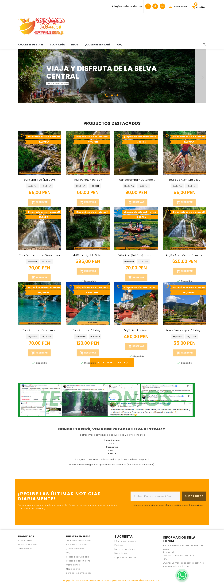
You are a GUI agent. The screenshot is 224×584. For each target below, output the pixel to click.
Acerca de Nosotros (76, 544)
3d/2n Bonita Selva (136, 330)
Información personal (125, 541)
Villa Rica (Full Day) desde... (136, 255)
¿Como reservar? (97, 44)
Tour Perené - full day (88, 180)
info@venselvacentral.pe (127, 6)
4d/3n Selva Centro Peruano (184, 255)
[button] (32, 76)
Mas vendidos (25, 548)
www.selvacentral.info (151, 580)
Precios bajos (25, 540)
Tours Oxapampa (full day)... (184, 330)
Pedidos (118, 545)
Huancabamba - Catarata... (136, 180)
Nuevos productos (27, 544)
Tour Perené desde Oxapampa (39, 255)
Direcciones (120, 553)
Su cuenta (123, 536)
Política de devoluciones (79, 560)
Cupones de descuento (126, 557)
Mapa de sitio (73, 569)
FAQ (119, 44)
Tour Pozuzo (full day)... (88, 330)
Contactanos (73, 564)
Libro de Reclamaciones (78, 573)
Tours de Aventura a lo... (184, 180)
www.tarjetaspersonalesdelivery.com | (122, 580)
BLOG (74, 44)
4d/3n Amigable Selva (87, 255)
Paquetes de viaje (30, 44)
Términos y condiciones (78, 540)
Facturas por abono (124, 549)
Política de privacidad (77, 556)
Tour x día (57, 44)
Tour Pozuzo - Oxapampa (40, 330)
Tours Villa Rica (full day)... (39, 180)
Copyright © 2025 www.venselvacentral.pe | (83, 580)
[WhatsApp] (182, 575)
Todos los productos (112, 362)
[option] (112, 76)
